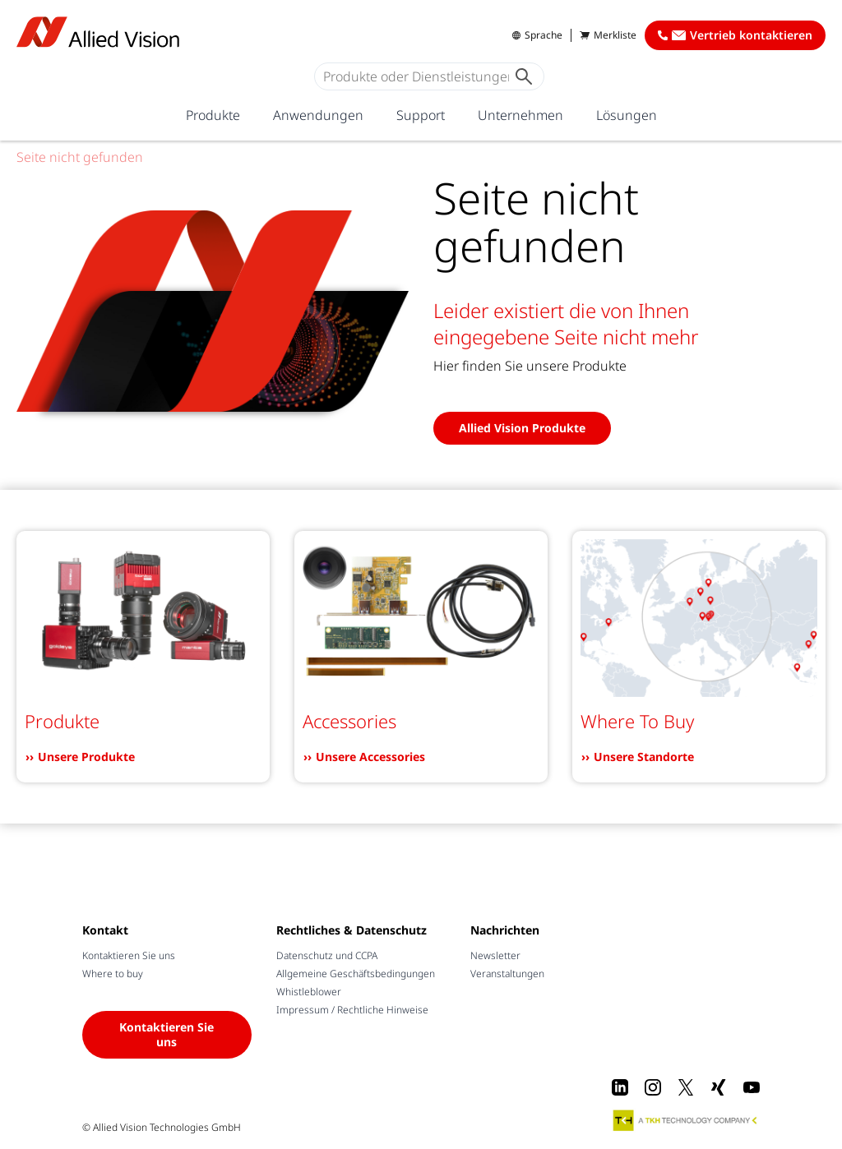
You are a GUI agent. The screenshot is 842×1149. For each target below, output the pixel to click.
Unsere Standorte (644, 756)
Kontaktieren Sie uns (128, 955)
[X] (686, 1087)
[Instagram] (653, 1087)
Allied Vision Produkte (522, 428)
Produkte (213, 115)
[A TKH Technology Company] (686, 1120)
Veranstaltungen (507, 974)
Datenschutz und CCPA (326, 955)
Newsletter (495, 955)
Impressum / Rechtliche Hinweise (352, 1010)
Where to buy (112, 974)
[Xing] (718, 1087)
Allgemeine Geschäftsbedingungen (355, 974)
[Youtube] (751, 1087)
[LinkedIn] (620, 1087)
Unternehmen (520, 115)
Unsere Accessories (370, 756)
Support (420, 115)
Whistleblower (308, 992)
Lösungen (626, 115)
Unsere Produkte (86, 756)
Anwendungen (318, 115)
